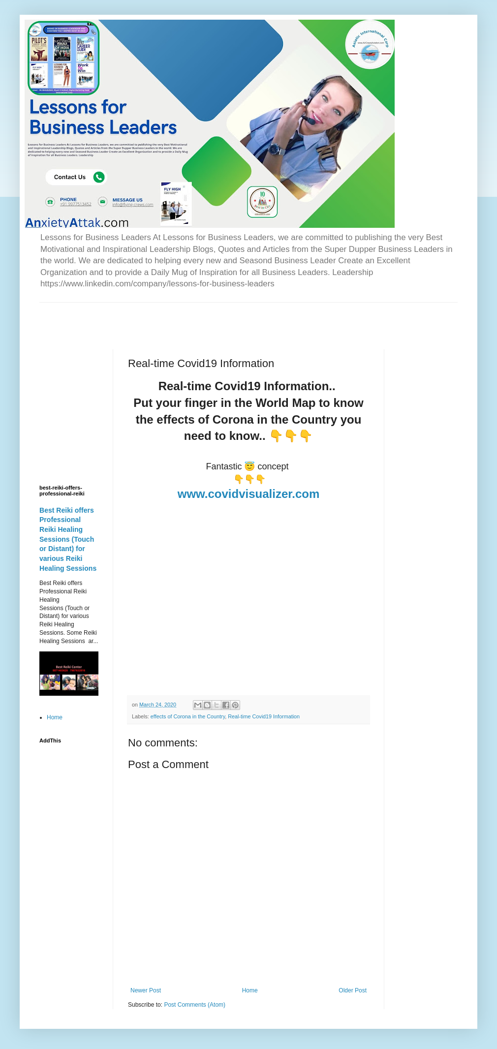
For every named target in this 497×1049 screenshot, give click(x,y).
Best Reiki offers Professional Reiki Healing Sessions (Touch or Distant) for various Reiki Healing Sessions (67, 539)
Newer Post (145, 990)
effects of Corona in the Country (188, 716)
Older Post (353, 990)
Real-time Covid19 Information (264, 716)
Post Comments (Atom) (194, 1004)
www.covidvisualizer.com (249, 493)
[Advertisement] (154, 317)
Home (250, 990)
